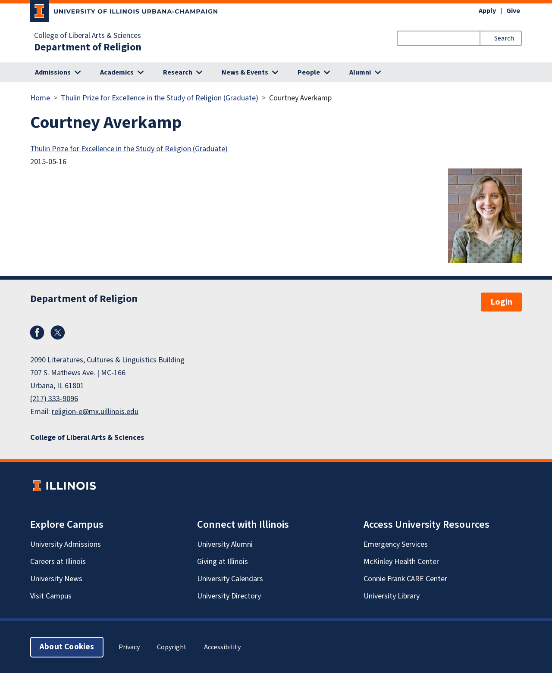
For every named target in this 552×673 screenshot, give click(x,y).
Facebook (37, 332)
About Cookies (67, 647)
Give (513, 11)
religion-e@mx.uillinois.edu (95, 411)
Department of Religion (87, 47)
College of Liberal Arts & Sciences (87, 36)
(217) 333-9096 (54, 398)
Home (40, 98)
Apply (487, 11)
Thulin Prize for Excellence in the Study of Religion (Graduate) (159, 98)
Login (501, 302)
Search (504, 38)
